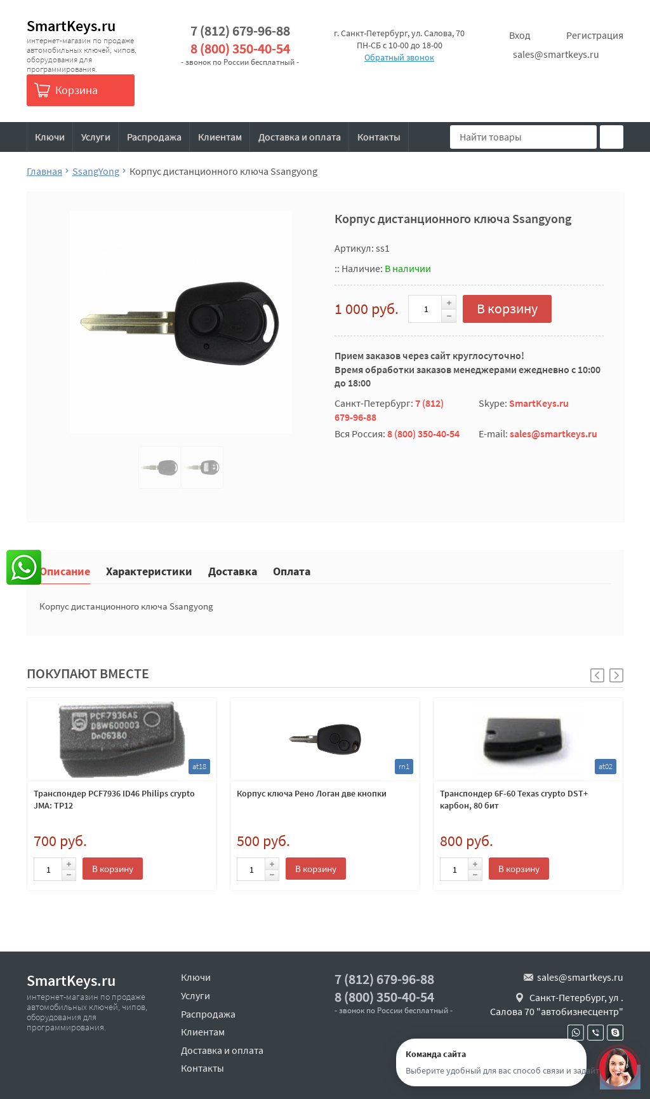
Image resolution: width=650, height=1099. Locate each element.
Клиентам (220, 136)
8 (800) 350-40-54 (240, 48)
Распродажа (154, 136)
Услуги (95, 136)
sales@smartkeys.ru (556, 54)
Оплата (291, 570)
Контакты (379, 136)
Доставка (232, 570)
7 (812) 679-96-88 (240, 30)
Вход (520, 35)
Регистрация (594, 35)
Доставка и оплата (299, 136)
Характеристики (149, 570)
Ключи (50, 136)
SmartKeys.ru (71, 26)
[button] (616, 675)
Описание (64, 570)
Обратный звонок (399, 57)
